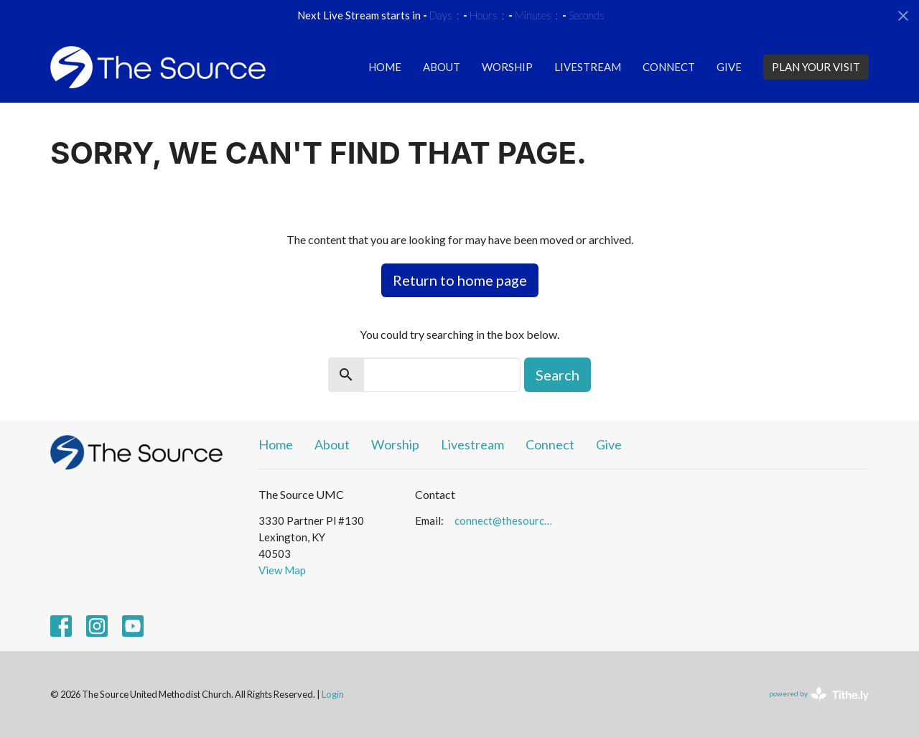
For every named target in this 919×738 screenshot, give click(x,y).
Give (729, 66)
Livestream (587, 66)
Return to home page (460, 280)
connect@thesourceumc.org (505, 520)
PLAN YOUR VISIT (816, 66)
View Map (282, 570)
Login (333, 694)
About (441, 66)
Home (384, 66)
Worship (507, 66)
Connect (669, 66)
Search (557, 374)
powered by (819, 694)
